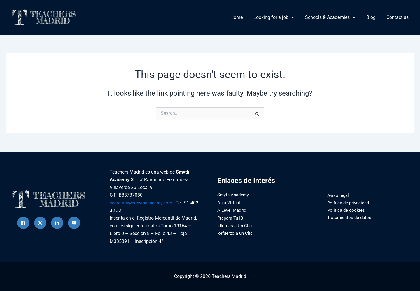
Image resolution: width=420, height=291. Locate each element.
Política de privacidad (347, 203)
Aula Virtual (229, 202)
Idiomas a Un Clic (235, 225)
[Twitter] (40, 223)
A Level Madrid (232, 210)
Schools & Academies (334, 17)
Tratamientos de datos (348, 218)
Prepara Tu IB (231, 218)
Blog (373, 17)
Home (243, 17)
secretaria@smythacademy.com (143, 203)
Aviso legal (336, 195)
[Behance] (74, 223)
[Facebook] (23, 223)
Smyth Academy (234, 194)
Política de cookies (344, 210)
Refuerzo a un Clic (236, 233)
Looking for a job (279, 17)
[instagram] (57, 223)
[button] (297, 17)
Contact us (398, 17)
